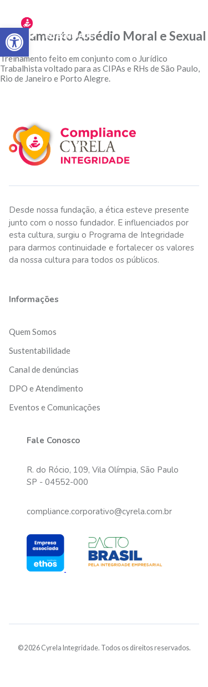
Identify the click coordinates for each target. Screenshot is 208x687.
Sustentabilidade (39, 350)
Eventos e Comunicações (54, 407)
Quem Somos (33, 332)
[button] (14, 42)
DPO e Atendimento (46, 388)
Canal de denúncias (44, 369)
